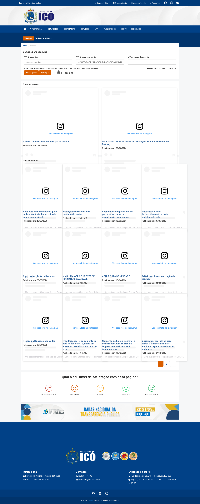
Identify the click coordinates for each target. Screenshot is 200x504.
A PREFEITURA (36, 29)
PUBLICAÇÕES (110, 29)
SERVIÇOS (86, 29)
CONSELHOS (136, 29)
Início (25, 46)
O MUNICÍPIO (54, 29)
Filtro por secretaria (86, 57)
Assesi (90, 500)
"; (100, 62)
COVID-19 (69, 73)
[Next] (166, 364)
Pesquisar (31, 73)
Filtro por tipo (31, 57)
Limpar (45, 73)
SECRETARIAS (70, 29)
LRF (97, 29)
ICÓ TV (124, 29)
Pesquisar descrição (138, 57)
